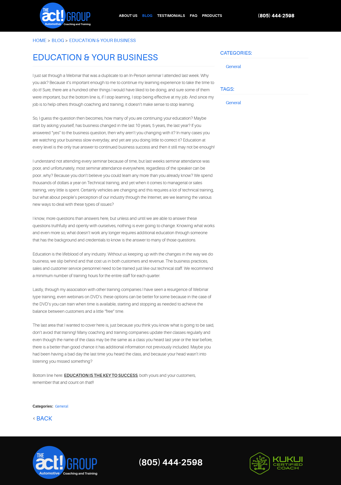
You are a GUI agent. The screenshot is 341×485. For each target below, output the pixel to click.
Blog (147, 16)
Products (212, 16)
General (61, 406)
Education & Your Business (102, 40)
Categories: (236, 53)
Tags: (227, 89)
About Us (128, 16)
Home (39, 40)
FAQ (193, 16)
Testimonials (171, 16)
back (44, 418)
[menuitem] (128, 16)
